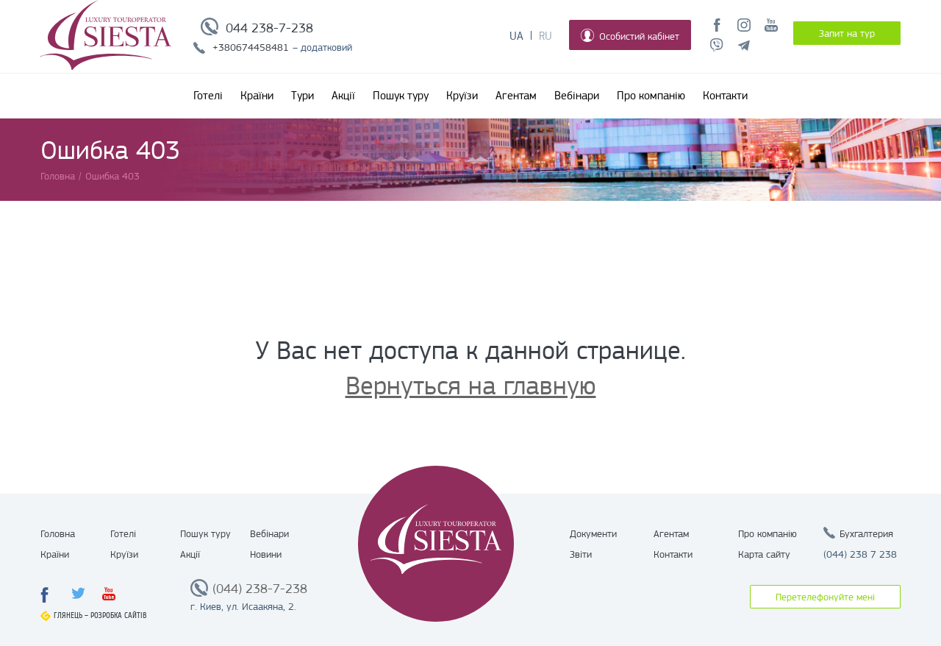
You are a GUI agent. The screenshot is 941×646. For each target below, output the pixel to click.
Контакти (725, 95)
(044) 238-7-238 (259, 588)
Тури (302, 95)
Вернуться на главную (471, 385)
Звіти (581, 554)
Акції (343, 95)
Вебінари (576, 95)
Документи (593, 533)
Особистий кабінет (630, 35)
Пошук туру (401, 95)
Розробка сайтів (118, 615)
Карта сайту (764, 554)
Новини (266, 554)
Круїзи (462, 95)
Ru (545, 36)
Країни (256, 95)
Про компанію (651, 95)
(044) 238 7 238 (860, 554)
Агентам (516, 95)
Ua (516, 36)
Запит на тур (847, 33)
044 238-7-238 (269, 28)
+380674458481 (250, 47)
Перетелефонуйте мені (825, 597)
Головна (57, 533)
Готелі (208, 95)
